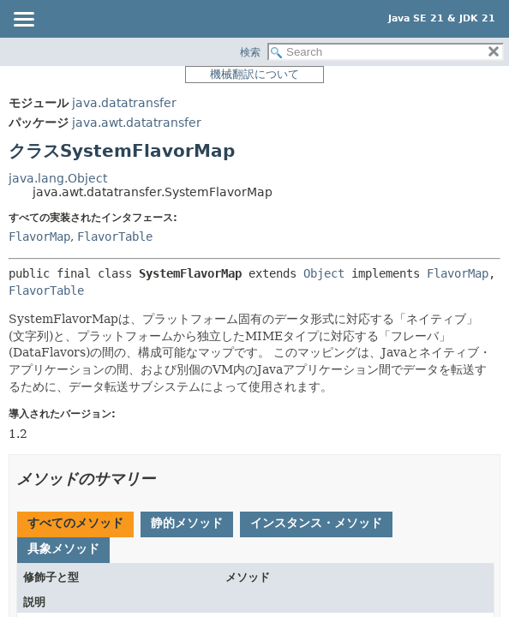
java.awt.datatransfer (136, 122)
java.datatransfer (124, 103)
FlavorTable (115, 236)
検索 (250, 52)
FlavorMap (39, 236)
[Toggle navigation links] (23, 21)
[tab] (75, 524)
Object (323, 273)
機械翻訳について (254, 74)
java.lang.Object (58, 178)
